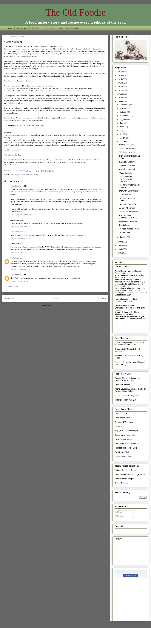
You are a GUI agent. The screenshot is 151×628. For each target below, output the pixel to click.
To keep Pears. (125, 232)
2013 (120, 87)
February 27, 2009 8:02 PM (20, 269)
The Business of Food (124, 306)
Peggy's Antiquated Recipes (126, 431)
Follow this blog (130, 575)
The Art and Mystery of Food (127, 444)
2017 (120, 72)
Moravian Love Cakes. (128, 191)
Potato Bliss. (124, 225)
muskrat (35, 175)
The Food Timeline (122, 385)
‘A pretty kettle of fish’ (128, 204)
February (124, 142)
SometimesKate (16, 186)
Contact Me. (22, 28)
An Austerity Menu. (127, 166)
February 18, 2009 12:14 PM (20, 215)
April (122, 134)
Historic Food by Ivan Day (125, 400)
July (122, 123)
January (123, 237)
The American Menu (123, 439)
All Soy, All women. (127, 208)
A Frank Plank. (125, 195)
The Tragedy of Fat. (127, 152)
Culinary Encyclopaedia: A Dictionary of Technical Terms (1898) (130, 343)
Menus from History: (124, 280)
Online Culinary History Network (128, 395)
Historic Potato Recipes (124, 479)
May (122, 130)
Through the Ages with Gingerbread (130, 474)
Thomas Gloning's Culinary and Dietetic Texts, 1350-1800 (128, 379)
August (123, 119)
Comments (122, 516)
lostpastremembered (123, 456)
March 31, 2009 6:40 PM (19, 281)
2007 (120, 245)
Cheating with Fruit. (127, 169)
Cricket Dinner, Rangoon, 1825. (127, 216)
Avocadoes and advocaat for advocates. (125, 179)
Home (9, 28)
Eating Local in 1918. (128, 162)
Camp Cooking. (125, 173)
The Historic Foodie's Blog (126, 448)
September (125, 116)
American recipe (26, 175)
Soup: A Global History (125, 275)
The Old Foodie (75, 12)
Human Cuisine (121, 312)
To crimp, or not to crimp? (127, 199)
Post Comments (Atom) (60, 305)
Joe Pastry (119, 426)
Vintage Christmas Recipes (126, 470)
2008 (120, 242)
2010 (120, 98)
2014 (120, 83)
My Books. (36, 28)
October (123, 112)
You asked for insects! (128, 212)
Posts (119, 512)
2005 (120, 253)
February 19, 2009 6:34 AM (20, 253)
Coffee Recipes (121, 483)
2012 (120, 90)
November (124, 108)
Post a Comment (13, 286)
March (123, 138)
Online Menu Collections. (69, 28)
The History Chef (122, 452)
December (124, 105)
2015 (120, 79)
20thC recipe (14, 175)
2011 (120, 94)
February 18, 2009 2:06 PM (20, 227)
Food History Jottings (123, 418)
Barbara (13, 258)
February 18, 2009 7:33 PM (20, 238)
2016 (120, 75)
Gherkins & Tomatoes (124, 422)
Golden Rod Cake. (127, 145)
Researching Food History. (126, 435)
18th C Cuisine (121, 413)
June (122, 127)
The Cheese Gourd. (127, 148)
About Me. (50, 28)
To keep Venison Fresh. (129, 229)
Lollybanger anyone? (128, 221)
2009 (120, 101)
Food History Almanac (125, 288)
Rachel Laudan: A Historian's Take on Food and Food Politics (130, 390)
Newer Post (9, 298)
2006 (120, 249)
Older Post (101, 298)
